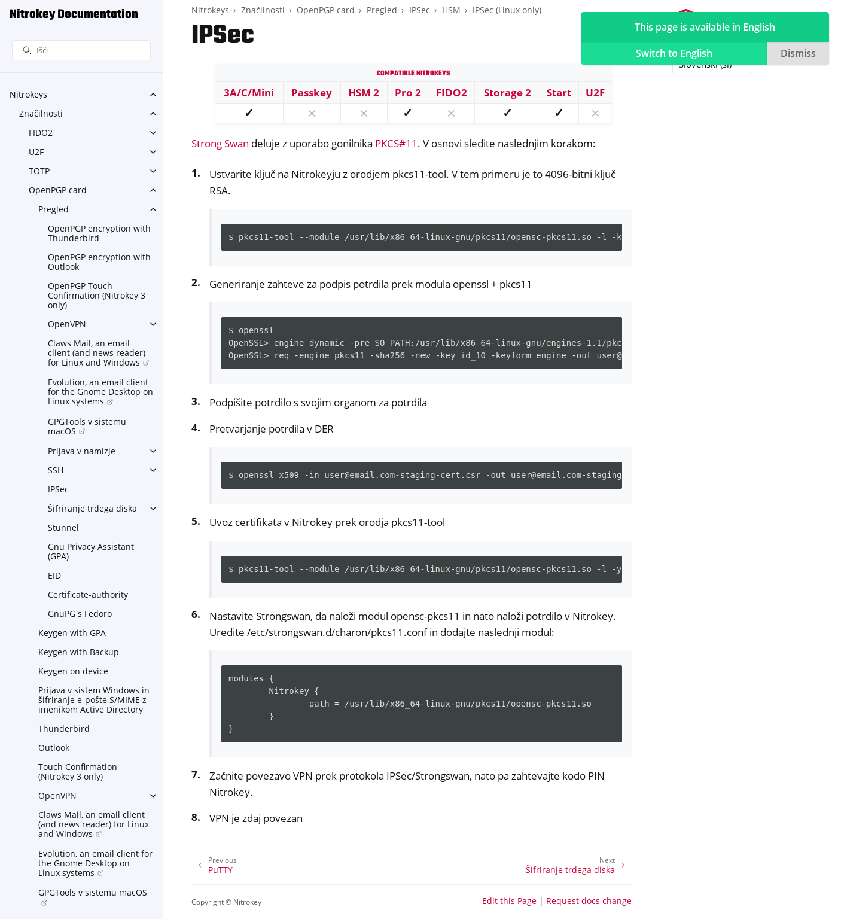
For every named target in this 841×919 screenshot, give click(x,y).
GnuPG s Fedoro (80, 613)
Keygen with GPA (72, 632)
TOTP (39, 171)
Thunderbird (64, 728)
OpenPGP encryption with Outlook (99, 261)
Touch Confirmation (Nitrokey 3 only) (77, 771)
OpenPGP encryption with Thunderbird (99, 233)
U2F (36, 151)
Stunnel (63, 527)
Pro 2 (408, 92)
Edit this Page (509, 900)
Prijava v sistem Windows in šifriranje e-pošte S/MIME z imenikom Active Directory (94, 699)
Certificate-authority (88, 594)
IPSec (58, 489)
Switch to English (674, 53)
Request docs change (589, 900)
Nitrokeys (28, 94)
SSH (55, 470)
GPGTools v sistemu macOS (87, 426)
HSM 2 (363, 92)
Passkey (311, 92)
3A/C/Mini (249, 92)
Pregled (53, 209)
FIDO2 (41, 132)
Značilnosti (41, 113)
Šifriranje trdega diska (92, 508)
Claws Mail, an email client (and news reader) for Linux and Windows (96, 352)
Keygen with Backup (78, 652)
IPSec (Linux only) (507, 10)
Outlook (53, 747)
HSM (451, 10)
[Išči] (81, 50)
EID (54, 575)
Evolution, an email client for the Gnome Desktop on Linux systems (100, 391)
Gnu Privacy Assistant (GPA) (91, 551)
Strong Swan (220, 143)
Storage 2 (507, 92)
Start (559, 92)
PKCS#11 (396, 143)
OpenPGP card (58, 190)
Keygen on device (73, 671)
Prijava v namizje (81, 451)
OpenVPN (67, 324)
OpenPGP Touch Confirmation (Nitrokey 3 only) (96, 295)
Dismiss (798, 53)
